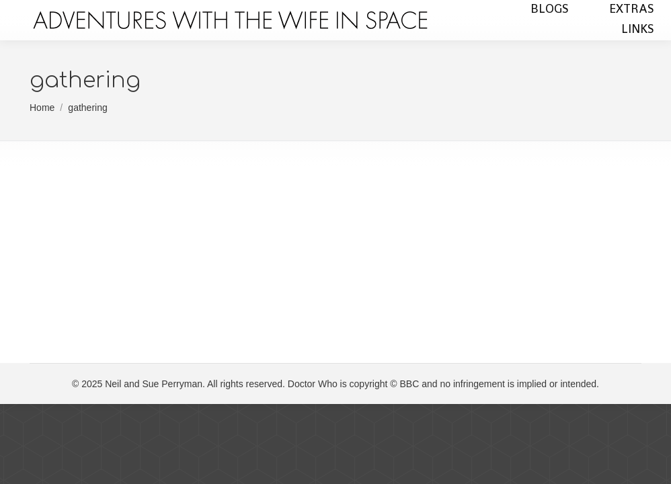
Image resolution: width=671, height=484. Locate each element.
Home (42, 107)
